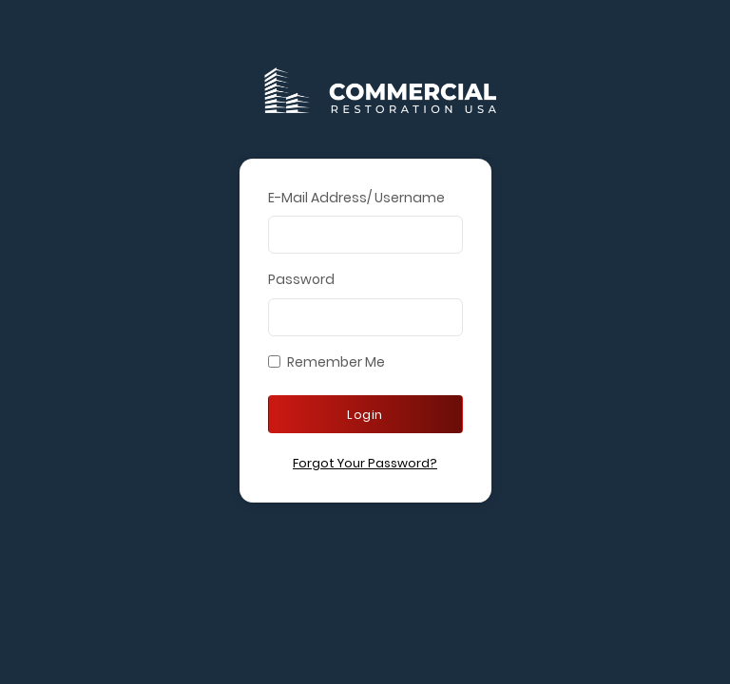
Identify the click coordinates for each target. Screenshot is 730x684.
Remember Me (336, 361)
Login (365, 415)
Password (301, 279)
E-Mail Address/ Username (356, 197)
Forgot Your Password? (365, 463)
